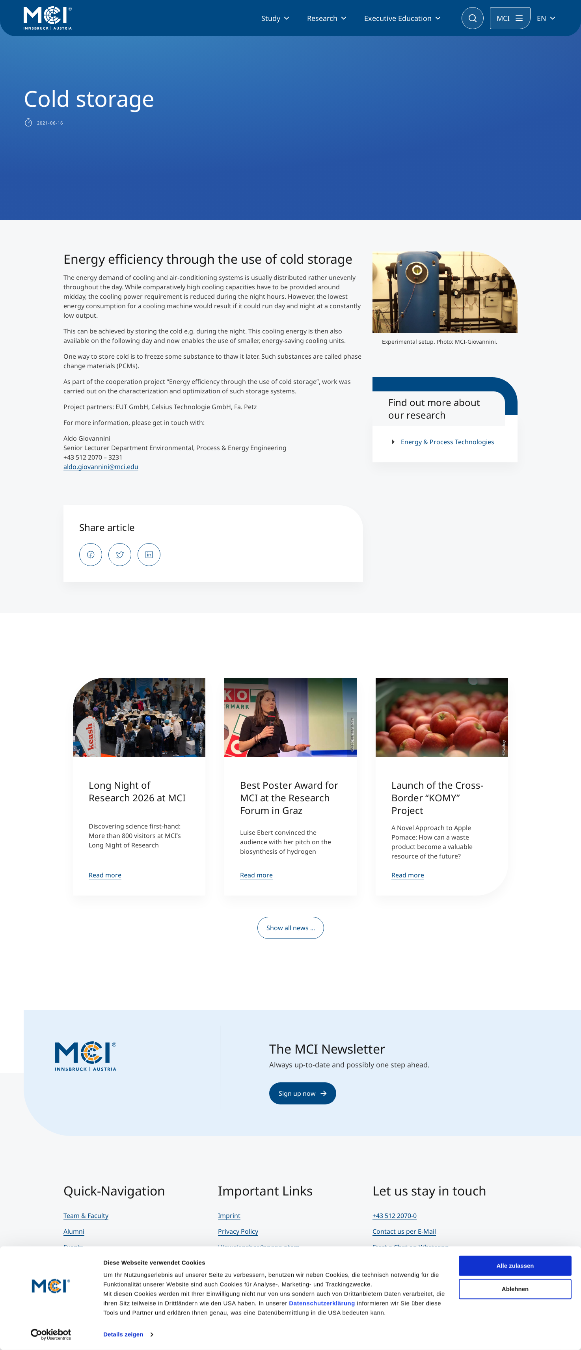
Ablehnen (515, 1288)
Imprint (229, 1215)
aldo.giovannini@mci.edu (100, 466)
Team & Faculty (85, 1215)
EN (541, 18)
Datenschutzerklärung (322, 1303)
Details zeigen (123, 1334)
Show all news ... (290, 928)
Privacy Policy (238, 1231)
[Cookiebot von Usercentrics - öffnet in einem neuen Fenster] (51, 1335)
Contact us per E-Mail (404, 1231)
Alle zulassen (515, 1265)
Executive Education (398, 18)
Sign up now (303, 1093)
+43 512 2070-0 (394, 1215)
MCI (503, 18)
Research (322, 18)
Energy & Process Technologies (447, 442)
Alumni (73, 1231)
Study (270, 18)
